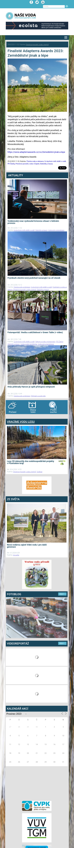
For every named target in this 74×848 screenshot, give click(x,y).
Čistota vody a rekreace (35, 161)
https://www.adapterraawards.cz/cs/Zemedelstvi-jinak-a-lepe (36, 152)
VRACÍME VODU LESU (21, 421)
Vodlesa (39, 472)
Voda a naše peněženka (28, 344)
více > (61, 594)
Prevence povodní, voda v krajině (37, 44)
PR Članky (11, 164)
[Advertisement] (36, 783)
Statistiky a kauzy (46, 164)
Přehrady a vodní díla (38, 396)
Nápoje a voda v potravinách (45, 341)
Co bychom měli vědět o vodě (55, 161)
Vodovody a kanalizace (56, 230)
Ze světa (16, 555)
